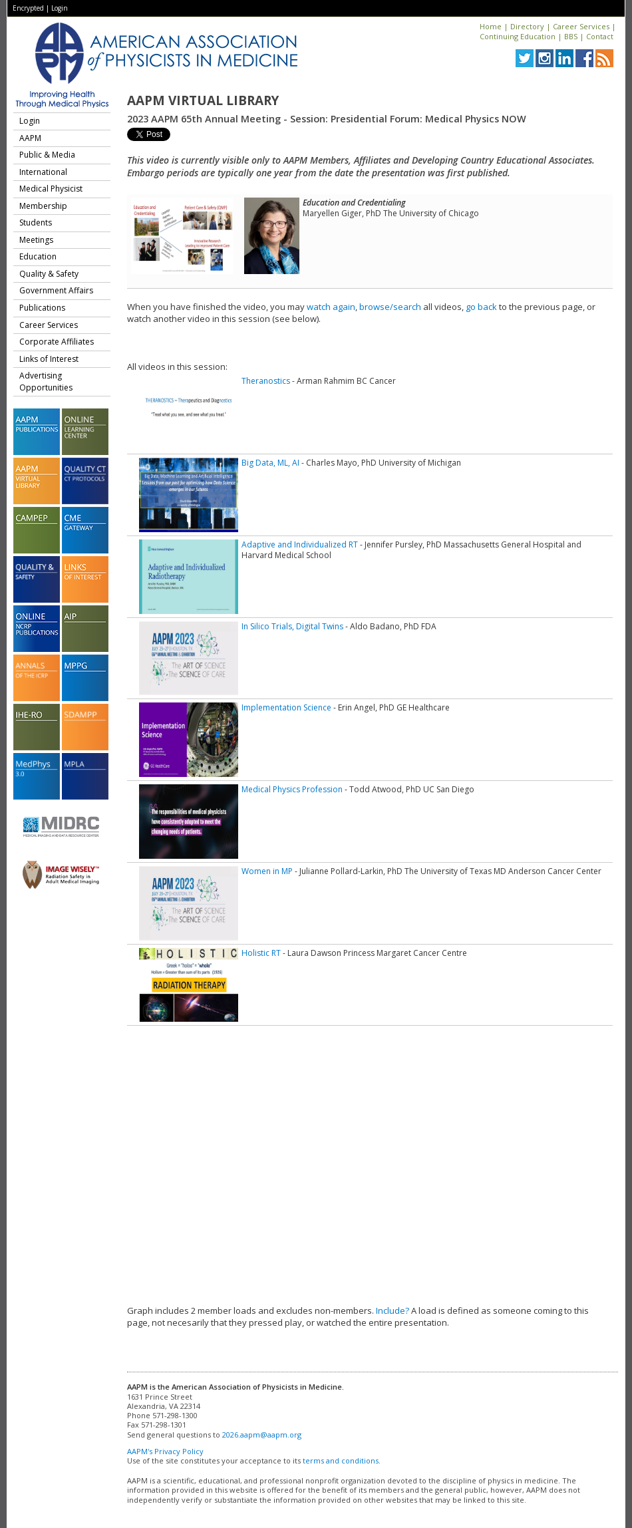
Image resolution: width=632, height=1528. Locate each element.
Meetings (36, 239)
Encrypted (28, 8)
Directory (527, 26)
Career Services (581, 26)
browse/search (390, 307)
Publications (42, 307)
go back (481, 307)
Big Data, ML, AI (270, 462)
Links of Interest (49, 359)
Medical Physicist (50, 188)
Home (491, 26)
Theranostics (265, 380)
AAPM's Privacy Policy (165, 1451)
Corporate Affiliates (56, 341)
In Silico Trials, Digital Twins (292, 626)
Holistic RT (261, 953)
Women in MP (267, 871)
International (43, 172)
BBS (570, 36)
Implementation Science (286, 707)
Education (38, 256)
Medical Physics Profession (292, 789)
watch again (331, 307)
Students (35, 222)
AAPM (30, 138)
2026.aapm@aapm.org (261, 1435)
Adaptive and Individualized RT (299, 544)
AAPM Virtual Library (203, 100)
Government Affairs (56, 290)
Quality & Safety (49, 273)
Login (59, 8)
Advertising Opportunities (46, 381)
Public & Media (47, 154)
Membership (43, 206)
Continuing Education (517, 36)
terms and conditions (341, 1460)
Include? (392, 1310)
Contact (599, 36)
